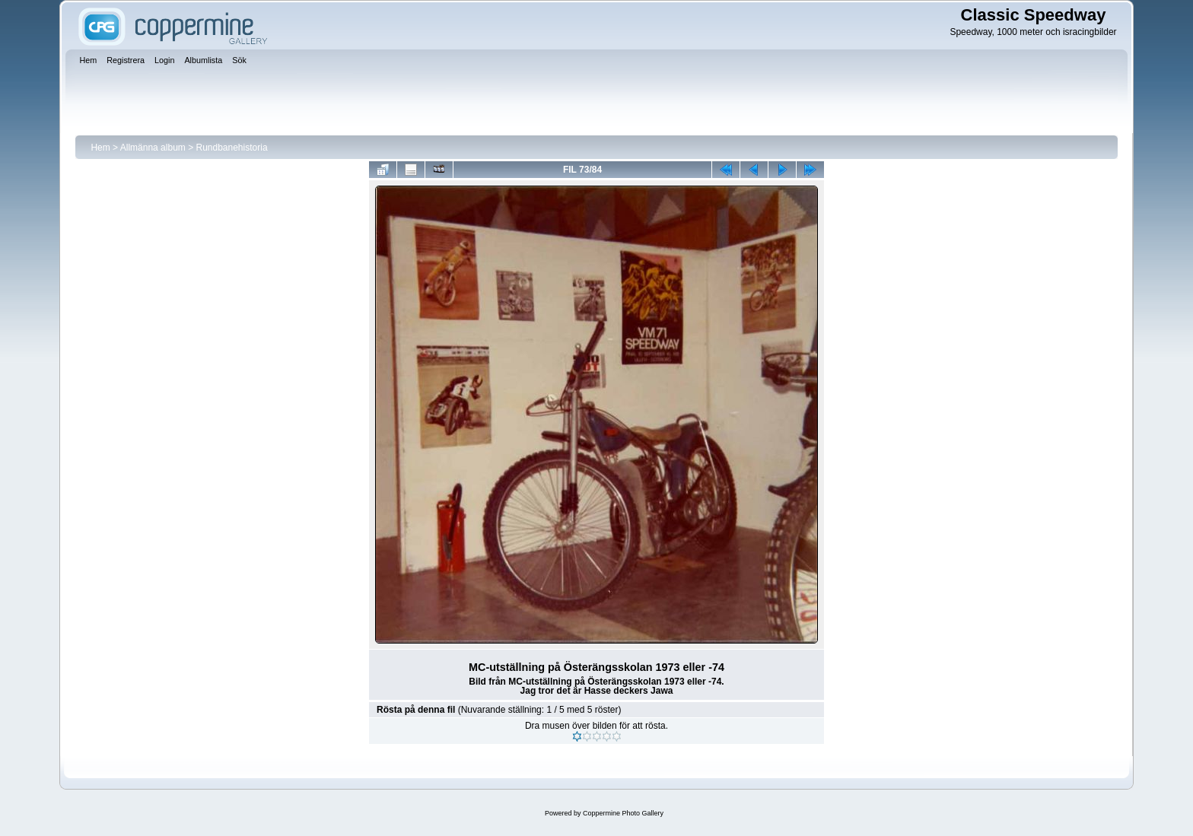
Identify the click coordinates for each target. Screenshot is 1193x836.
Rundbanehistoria (231, 147)
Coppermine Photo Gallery (623, 813)
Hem (100, 147)
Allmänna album (153, 147)
